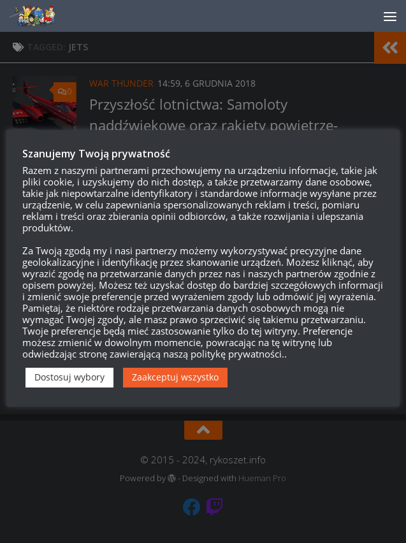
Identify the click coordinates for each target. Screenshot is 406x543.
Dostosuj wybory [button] (69, 377)
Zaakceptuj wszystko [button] (175, 377)
